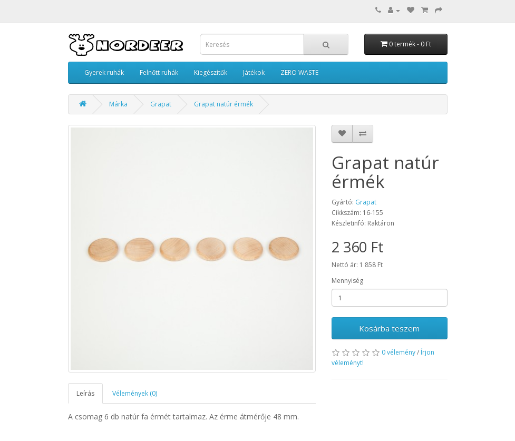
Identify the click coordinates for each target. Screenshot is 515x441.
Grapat (160, 104)
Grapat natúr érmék (223, 104)
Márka (118, 104)
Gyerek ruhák (104, 72)
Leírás (85, 393)
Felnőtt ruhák (159, 72)
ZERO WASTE (299, 72)
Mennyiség (347, 280)
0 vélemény (398, 352)
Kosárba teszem (389, 328)
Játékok (254, 72)
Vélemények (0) (134, 393)
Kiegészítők (210, 72)
